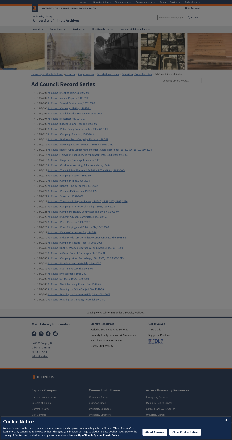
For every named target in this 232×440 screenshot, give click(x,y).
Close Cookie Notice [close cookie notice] (185, 432)
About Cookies (154, 432)
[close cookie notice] (226, 420)
